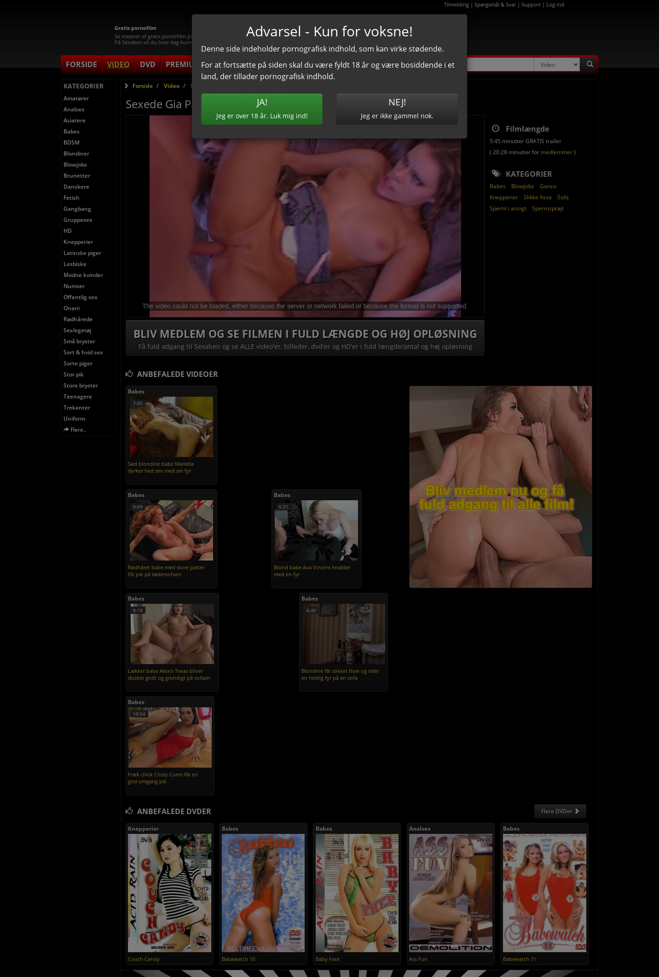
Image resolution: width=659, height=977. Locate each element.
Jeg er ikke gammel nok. (397, 108)
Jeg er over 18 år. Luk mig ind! (261, 108)
